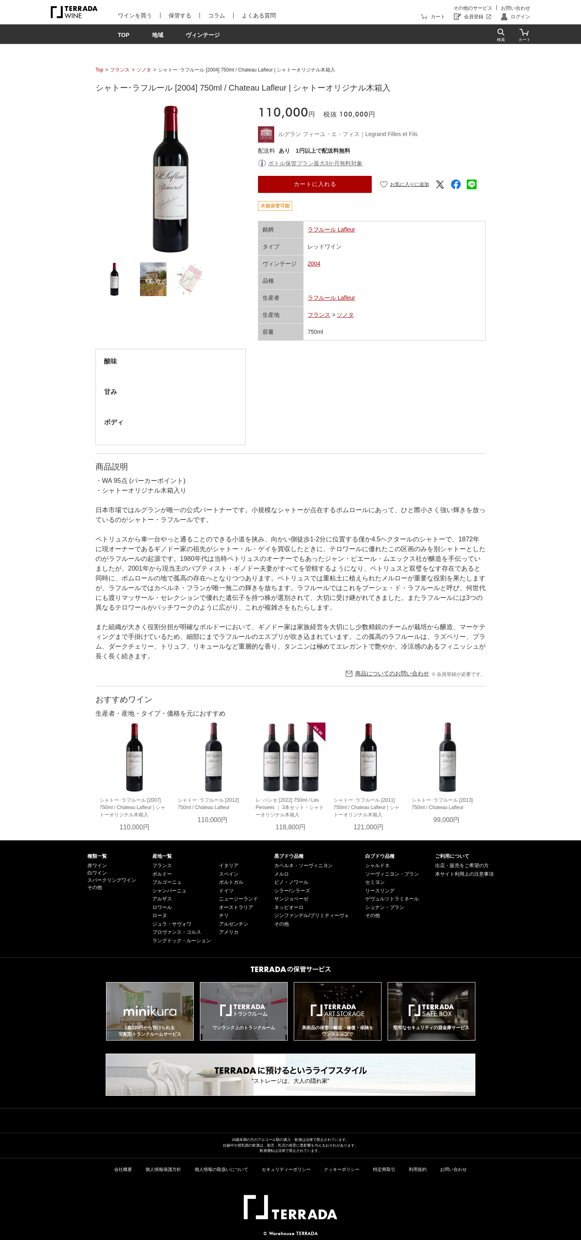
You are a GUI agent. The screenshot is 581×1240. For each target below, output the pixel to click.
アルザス (162, 899)
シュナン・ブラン (384, 907)
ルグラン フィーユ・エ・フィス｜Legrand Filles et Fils (348, 134)
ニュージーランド (238, 899)
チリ (224, 915)
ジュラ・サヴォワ (171, 924)
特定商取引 (384, 1169)
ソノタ (144, 70)
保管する (180, 15)
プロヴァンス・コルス (176, 932)
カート (438, 16)
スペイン (228, 874)
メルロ (281, 874)
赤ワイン (97, 865)
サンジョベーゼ (291, 899)
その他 (94, 887)
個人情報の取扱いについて (221, 1169)
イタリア (228, 865)
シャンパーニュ (169, 891)
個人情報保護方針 (163, 1169)
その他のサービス (472, 8)
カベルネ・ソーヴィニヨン (303, 865)
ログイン (520, 16)
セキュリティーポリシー (286, 1169)
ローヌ (159, 915)
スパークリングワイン (111, 880)
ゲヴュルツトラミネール (392, 899)
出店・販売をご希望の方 (462, 865)
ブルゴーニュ (167, 882)
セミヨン (375, 882)
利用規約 (418, 1169)
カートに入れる (315, 184)
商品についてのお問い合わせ (392, 673)
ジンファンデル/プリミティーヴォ (311, 915)
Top (99, 70)
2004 (314, 263)
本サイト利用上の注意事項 (464, 874)
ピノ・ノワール (291, 882)
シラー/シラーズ (292, 891)
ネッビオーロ (289, 907)
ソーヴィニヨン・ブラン (392, 874)
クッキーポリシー (342, 1169)
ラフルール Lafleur (331, 229)
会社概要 (123, 1169)
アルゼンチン (233, 924)
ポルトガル (231, 882)
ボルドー (162, 874)
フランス (120, 70)
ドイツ (226, 891)
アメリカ (228, 932)
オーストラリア (236, 907)
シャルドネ (377, 865)
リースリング (380, 891)
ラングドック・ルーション (181, 941)
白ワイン (97, 873)
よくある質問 (259, 15)
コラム (216, 15)
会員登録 (473, 16)
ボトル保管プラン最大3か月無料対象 (315, 163)
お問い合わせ (515, 8)
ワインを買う (135, 15)
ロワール (162, 907)
